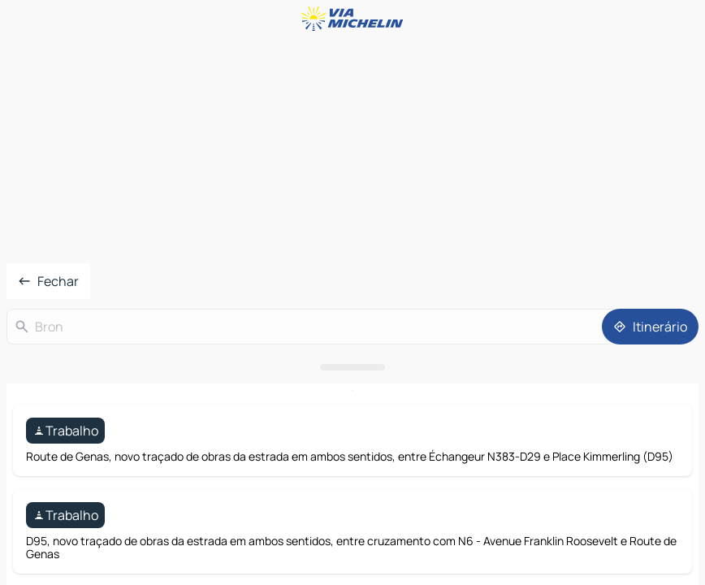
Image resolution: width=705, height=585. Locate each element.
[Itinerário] (650, 326)
